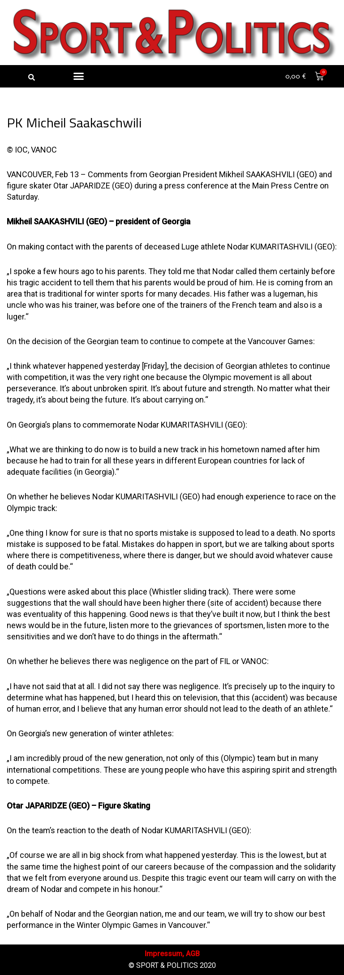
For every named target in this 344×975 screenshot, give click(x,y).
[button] (31, 77)
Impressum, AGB (172, 953)
